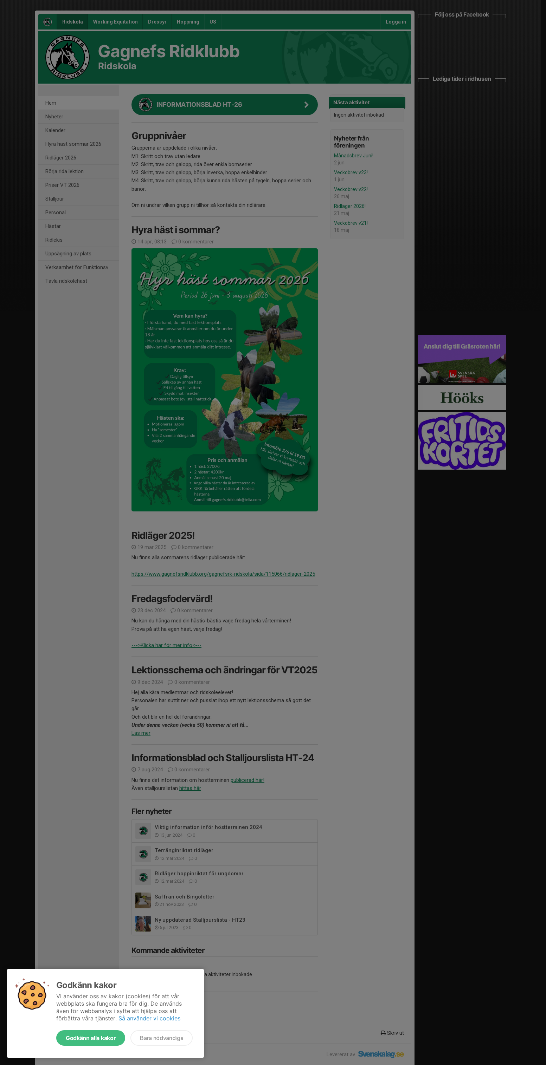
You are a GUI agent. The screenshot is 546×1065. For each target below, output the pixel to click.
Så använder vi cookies (149, 1018)
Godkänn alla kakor (91, 1037)
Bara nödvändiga (161, 1037)
